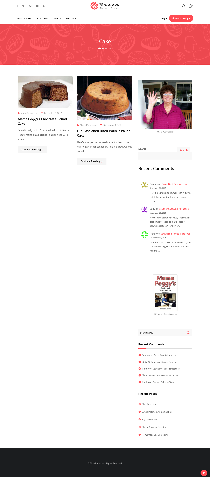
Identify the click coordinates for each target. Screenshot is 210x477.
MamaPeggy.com (29, 113)
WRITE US (71, 18)
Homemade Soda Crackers (155, 434)
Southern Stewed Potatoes (174, 208)
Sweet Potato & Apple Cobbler (157, 411)
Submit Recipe (181, 18)
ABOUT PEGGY (24, 18)
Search (142, 148)
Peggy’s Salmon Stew (163, 382)
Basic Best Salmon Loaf (175, 184)
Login (164, 18)
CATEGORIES (42, 18)
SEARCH (57, 18)
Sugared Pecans (149, 419)
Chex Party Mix (149, 404)
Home (103, 48)
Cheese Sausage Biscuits (154, 427)
